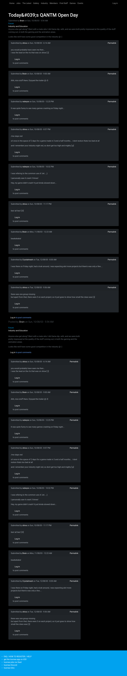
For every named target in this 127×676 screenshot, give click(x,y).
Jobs (18, 3)
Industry (44, 3)
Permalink (112, 43)
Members (54, 3)
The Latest (26, 3)
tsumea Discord (10, 665)
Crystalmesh (27, 260)
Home (11, 3)
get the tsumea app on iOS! (15, 659)
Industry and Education (18, 26)
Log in (115, 3)
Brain (22, 21)
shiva (24, 43)
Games (73, 3)
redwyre (25, 101)
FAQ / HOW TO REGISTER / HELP (18, 656)
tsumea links (9, 668)
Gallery (36, 3)
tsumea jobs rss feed (12, 662)
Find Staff (64, 3)
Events (80, 3)
